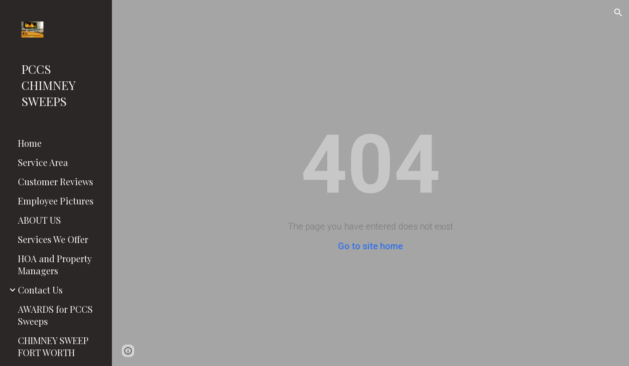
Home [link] (30, 143)
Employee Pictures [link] (56, 201)
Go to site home (370, 246)
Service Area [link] (43, 162)
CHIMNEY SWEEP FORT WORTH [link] (53, 346)
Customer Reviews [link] (55, 181)
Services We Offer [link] (53, 239)
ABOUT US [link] (39, 220)
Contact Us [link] (40, 290)
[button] (618, 12)
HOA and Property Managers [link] (54, 264)
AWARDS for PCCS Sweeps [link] (55, 315)
